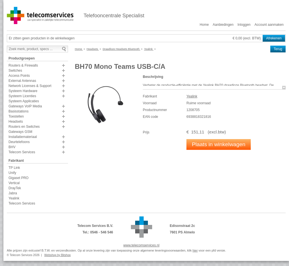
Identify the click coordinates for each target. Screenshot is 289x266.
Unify (12, 173)
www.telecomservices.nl (141, 245)
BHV (12, 147)
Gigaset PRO (18, 178)
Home (204, 25)
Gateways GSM (20, 132)
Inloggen (243, 25)
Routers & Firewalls (23, 65)
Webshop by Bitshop (57, 255)
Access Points (19, 76)
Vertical (14, 183)
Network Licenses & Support (29, 86)
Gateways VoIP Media (25, 106)
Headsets (15, 122)
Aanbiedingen (223, 25)
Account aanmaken (269, 25)
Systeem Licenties (22, 96)
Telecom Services (21, 152)
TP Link (14, 168)
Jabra (12, 193)
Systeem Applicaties (23, 101)
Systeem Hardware (22, 91)
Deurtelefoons (19, 142)
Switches (15, 71)
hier (194, 250)
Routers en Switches (24, 127)
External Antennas (22, 81)
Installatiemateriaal (22, 137)
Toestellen (16, 116)
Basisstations (18, 111)
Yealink (13, 198)
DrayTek (14, 188)
